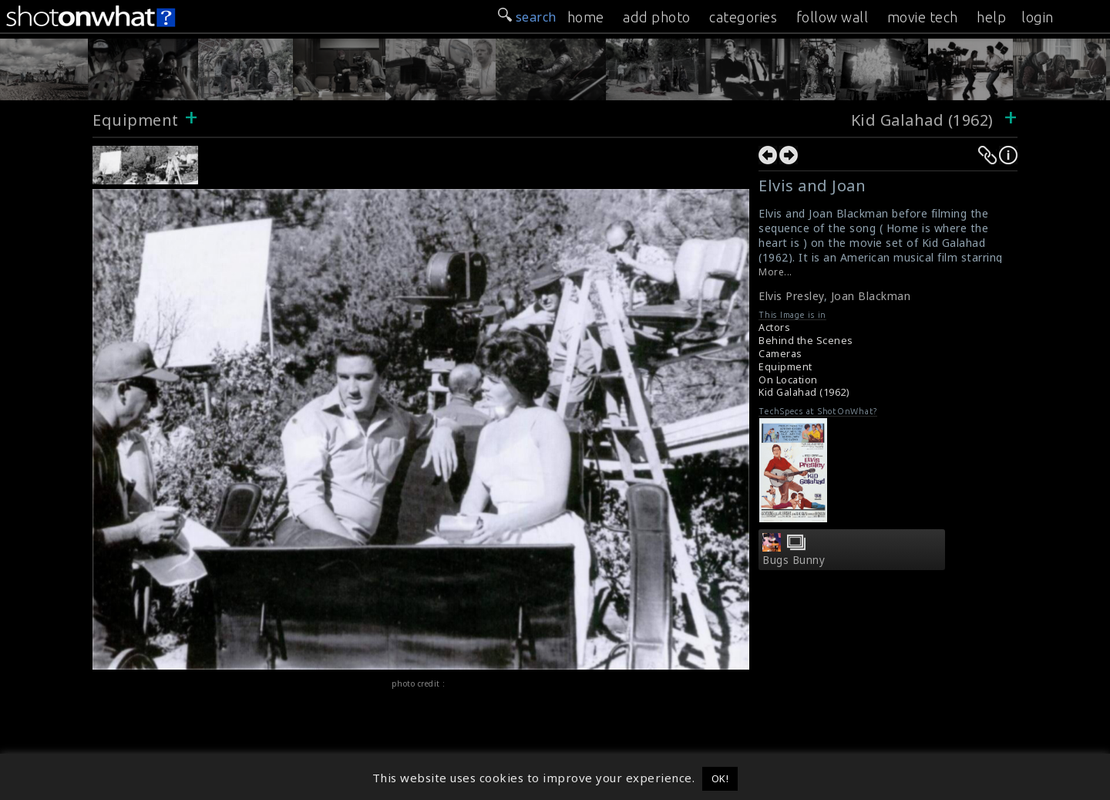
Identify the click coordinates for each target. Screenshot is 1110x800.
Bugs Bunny (793, 560)
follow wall (832, 17)
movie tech (922, 17)
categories (743, 17)
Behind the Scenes (805, 340)
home (585, 17)
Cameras (780, 353)
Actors (774, 327)
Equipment (135, 120)
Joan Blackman (871, 296)
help (991, 17)
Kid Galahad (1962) (924, 120)
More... (775, 271)
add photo (657, 17)
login (1037, 17)
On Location (788, 379)
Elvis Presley (791, 296)
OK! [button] (720, 778)
